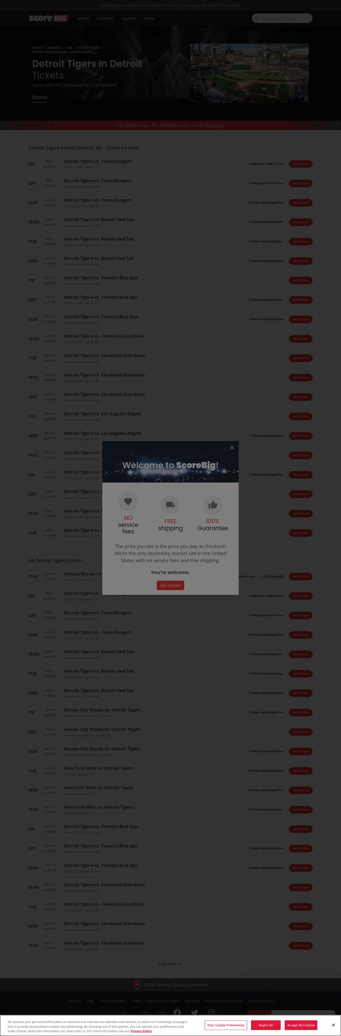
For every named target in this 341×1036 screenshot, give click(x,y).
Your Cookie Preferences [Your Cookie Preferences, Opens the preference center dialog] (225, 1029)
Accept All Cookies (301, 1029)
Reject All (266, 1029)
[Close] (333, 1029)
